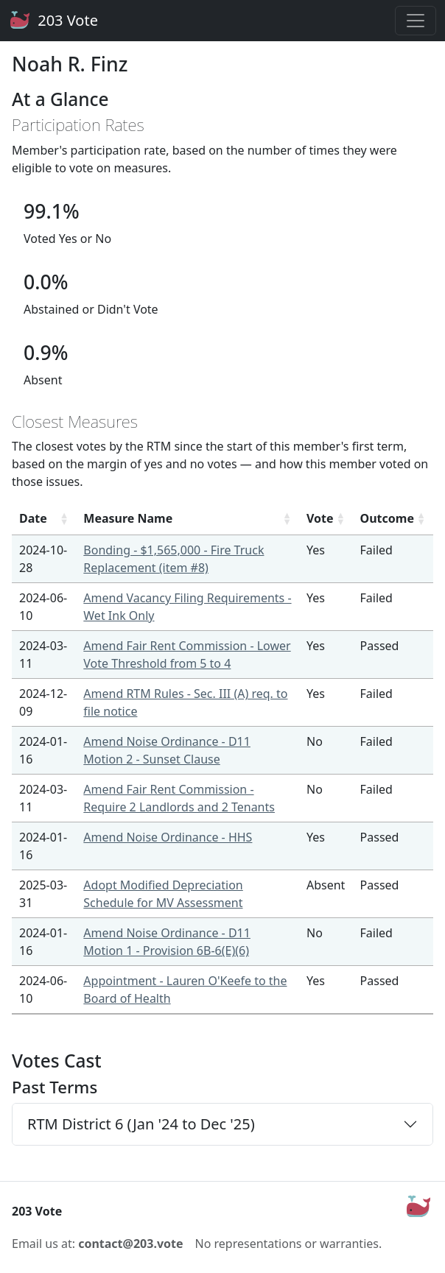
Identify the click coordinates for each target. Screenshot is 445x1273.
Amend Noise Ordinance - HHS (167, 837)
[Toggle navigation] (415, 20)
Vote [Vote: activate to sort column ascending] (320, 518)
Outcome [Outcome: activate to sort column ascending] (387, 518)
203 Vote (53, 21)
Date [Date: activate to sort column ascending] (33, 518)
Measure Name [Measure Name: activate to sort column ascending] (127, 518)
